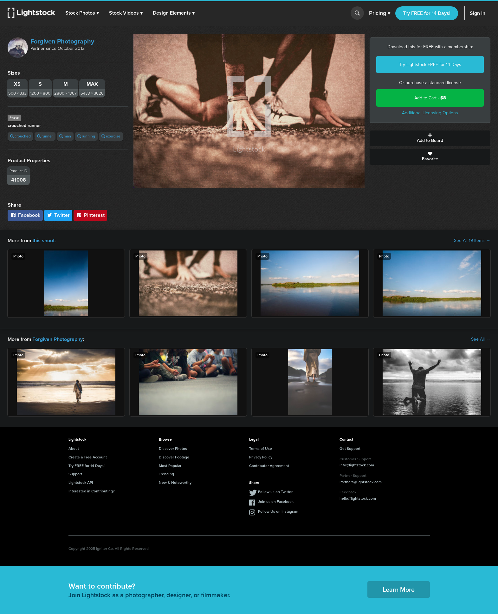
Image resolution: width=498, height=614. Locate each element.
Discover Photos (173, 448)
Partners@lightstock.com (361, 481)
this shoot (43, 240)
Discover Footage (174, 457)
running (86, 136)
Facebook (25, 215)
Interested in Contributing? (91, 491)
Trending (166, 474)
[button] (82, 13)
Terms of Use (260, 448)
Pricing (379, 13)
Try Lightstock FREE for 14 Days (430, 64)
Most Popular (170, 465)
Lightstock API (80, 482)
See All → (480, 339)
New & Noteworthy (175, 482)
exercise (110, 136)
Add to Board (430, 138)
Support (75, 474)
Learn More (399, 589)
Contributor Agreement (269, 465)
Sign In (477, 13)
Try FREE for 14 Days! (426, 13)
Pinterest (90, 215)
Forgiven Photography (62, 41)
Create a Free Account (87, 457)
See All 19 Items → (472, 240)
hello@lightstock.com (358, 498)
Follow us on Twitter (275, 492)
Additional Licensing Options (430, 113)
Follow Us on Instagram (278, 511)
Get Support (350, 448)
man (65, 136)
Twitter (58, 215)
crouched (20, 136)
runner (45, 136)
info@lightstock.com (357, 465)
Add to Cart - (430, 98)
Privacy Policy (260, 457)
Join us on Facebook (276, 501)
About (73, 448)
